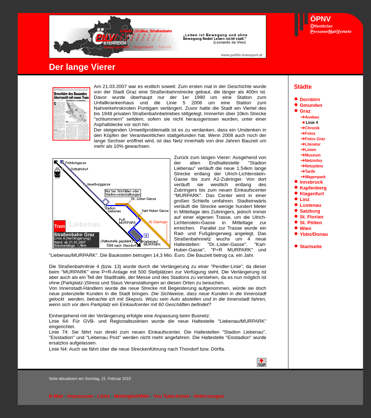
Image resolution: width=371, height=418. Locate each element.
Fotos (310, 133)
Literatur (313, 144)
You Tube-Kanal (171, 396)
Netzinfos (313, 160)
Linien (310, 149)
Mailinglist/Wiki (131, 396)
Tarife (310, 171)
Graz (305, 111)
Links (103, 396)
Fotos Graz (315, 139)
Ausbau (312, 117)
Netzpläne (314, 166)
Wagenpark (315, 177)
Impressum (80, 396)
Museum (313, 155)
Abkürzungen (208, 396)
